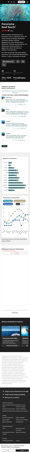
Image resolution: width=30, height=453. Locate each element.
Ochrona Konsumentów (8, 409)
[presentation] (7, 253)
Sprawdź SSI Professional (8, 411)
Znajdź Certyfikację (21, 409)
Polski (7, 450)
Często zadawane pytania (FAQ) (9, 405)
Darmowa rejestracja (7, 417)
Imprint (18, 440)
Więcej (4, 146)
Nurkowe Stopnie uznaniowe (20, 429)
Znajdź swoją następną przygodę (14, 394)
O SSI (3, 428)
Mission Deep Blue (7, 422)
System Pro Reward (21, 432)
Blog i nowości (6, 419)
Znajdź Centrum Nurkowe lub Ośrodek (15, 391)
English (22, 450)
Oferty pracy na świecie (11, 397)
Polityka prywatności (7, 440)
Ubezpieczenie (19, 422)
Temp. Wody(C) (8, 201)
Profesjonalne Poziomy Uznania (8, 433)
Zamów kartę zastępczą (22, 411)
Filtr (16, 253)
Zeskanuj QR (8, 61)
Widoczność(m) (8, 204)
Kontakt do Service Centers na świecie (20, 405)
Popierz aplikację (20, 417)
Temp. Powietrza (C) (20, 201)
